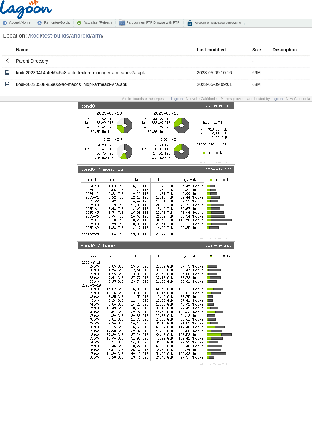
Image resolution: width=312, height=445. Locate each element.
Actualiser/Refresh (98, 22)
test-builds (55, 35)
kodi (35, 35)
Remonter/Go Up (57, 22)
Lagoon (177, 99)
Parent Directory (32, 61)
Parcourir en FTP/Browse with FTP (152, 22)
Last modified (211, 49)
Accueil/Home (19, 22)
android (80, 35)
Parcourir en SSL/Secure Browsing (217, 22)
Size (256, 49)
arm (97, 35)
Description (284, 49)
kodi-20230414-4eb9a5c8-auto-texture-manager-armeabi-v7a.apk (80, 72)
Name (22, 49)
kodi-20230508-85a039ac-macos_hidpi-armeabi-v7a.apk (71, 84)
